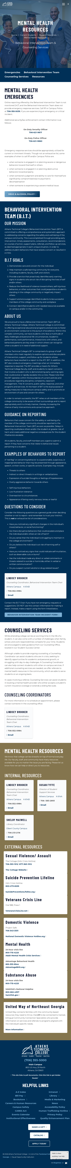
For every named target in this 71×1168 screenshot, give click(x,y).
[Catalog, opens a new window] (39, 1135)
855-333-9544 (12, 964)
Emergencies (12, 72)
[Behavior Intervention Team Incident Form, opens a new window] (33, 615)
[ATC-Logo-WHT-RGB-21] (35, 1051)
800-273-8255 (12, 886)
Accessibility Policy (55, 1107)
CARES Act (21, 1111)
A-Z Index (21, 1092)
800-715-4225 (12, 953)
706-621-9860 (35, 141)
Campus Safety (21, 1107)
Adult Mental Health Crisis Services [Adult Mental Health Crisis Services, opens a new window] (23, 955)
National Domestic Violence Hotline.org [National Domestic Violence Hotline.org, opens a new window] (26, 936)
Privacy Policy (54, 1114)
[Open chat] (66, 1163)
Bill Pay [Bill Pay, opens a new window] (20, 1095)
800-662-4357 (12, 992)
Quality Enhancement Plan (55, 1118)
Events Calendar (21, 1114)
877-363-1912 (25, 864)
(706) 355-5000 (35, 1060)
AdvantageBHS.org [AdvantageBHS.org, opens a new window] (16, 967)
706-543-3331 (12, 931)
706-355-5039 (13, 111)
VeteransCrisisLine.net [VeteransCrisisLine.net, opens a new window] (17, 911)
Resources (38, 76)
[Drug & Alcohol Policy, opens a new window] (22, 194)
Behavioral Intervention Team (41, 72)
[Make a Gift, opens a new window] (39, 1127)
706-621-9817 (35, 132)
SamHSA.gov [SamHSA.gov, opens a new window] (13, 995)
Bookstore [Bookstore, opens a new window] (20, 1099)
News (55, 1103)
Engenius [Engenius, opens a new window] (58, 1163)
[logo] (7, 4)
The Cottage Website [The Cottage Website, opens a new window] (17, 870)
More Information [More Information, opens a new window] (15, 1029)
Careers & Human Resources (20, 1103)
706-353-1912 (12, 864)
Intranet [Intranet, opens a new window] (55, 1092)
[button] (63, 4)
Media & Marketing (55, 1099)
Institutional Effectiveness (20, 1118)
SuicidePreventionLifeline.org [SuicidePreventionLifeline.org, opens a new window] (21, 892)
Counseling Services (16, 76)
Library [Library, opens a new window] (54, 1095)
